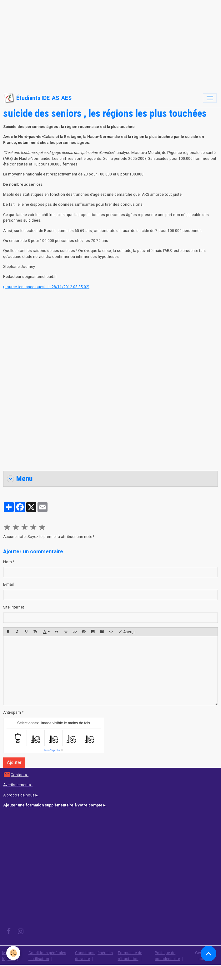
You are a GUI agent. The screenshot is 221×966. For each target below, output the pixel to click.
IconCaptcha (52, 750)
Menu (20, 478)
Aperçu (127, 632)
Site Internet (13, 607)
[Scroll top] (208, 953)
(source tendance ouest (25, 287)
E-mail (8, 584)
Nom (7, 562)
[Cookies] (13, 953)
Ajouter (14, 762)
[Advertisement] (110, 43)
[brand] (38, 98)
